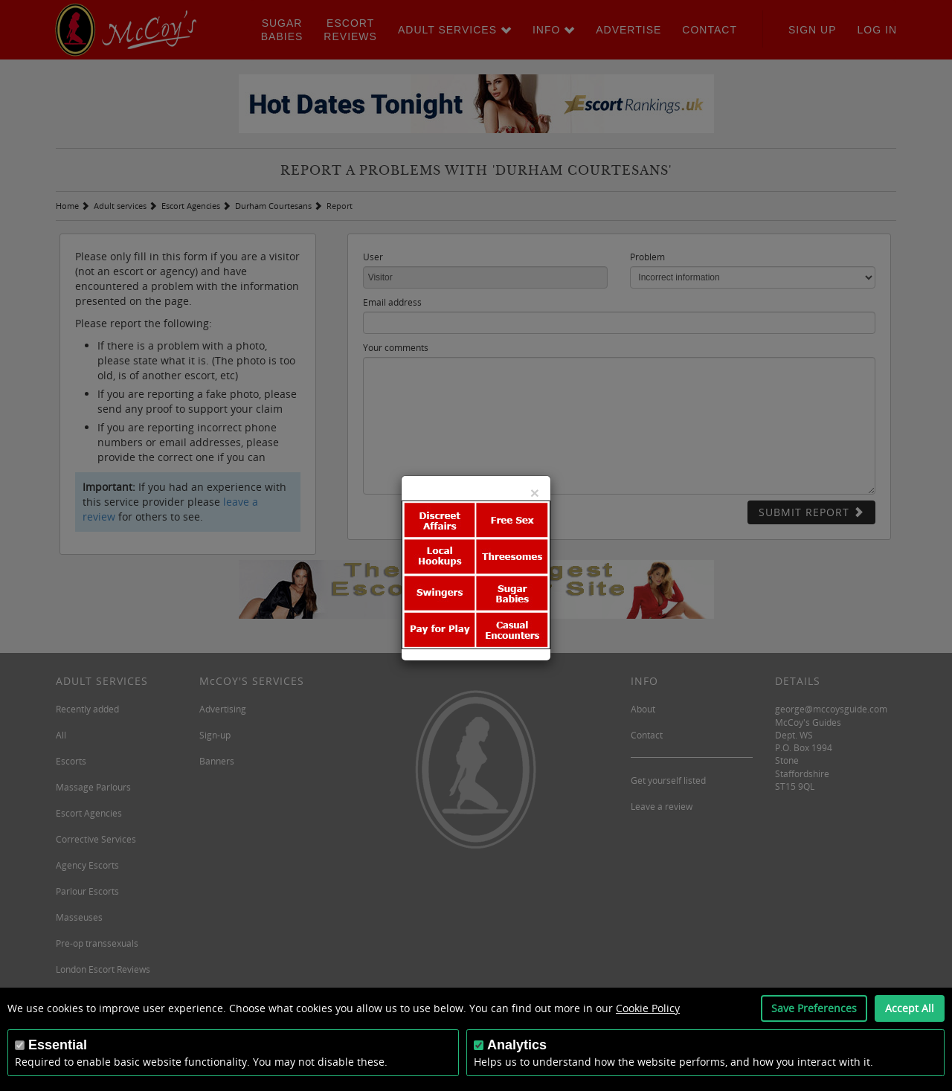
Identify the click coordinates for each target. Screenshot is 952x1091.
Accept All (909, 1008)
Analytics (517, 1044)
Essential (57, 1044)
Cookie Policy (648, 1008)
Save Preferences (814, 1008)
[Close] (534, 493)
